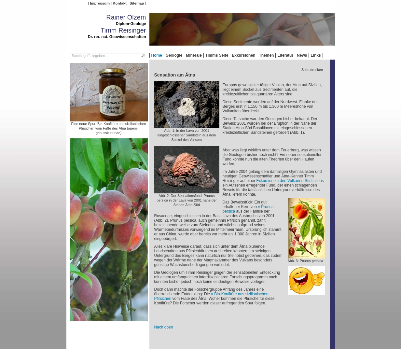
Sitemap (137, 3)
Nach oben (163, 327)
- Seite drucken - (312, 70)
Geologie (174, 55)
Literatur (285, 55)
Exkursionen (243, 55)
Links (316, 55)
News (302, 55)
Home (156, 55)
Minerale (194, 55)
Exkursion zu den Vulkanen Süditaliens (290, 180)
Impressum (100, 3)
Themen (266, 55)
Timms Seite (216, 55)
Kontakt (119, 3)
